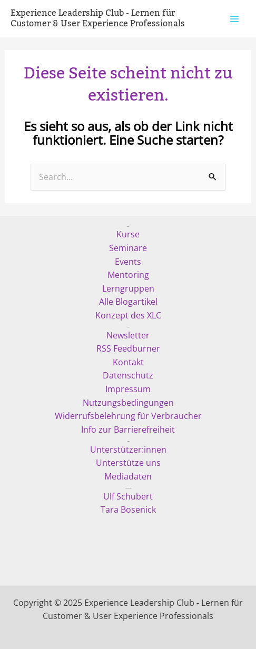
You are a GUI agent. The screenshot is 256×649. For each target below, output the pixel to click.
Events (128, 261)
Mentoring (128, 275)
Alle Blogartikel (128, 301)
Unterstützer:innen (128, 449)
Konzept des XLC (128, 315)
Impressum (128, 389)
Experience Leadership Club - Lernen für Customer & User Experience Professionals (98, 18)
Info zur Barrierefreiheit (128, 429)
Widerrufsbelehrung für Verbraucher (128, 416)
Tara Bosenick (128, 509)
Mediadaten (128, 476)
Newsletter (128, 335)
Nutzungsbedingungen (128, 402)
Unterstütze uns (128, 462)
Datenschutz (128, 375)
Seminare (128, 248)
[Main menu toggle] (234, 18)
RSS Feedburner (128, 348)
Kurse (128, 234)
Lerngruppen (128, 288)
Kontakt (128, 362)
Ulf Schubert (128, 496)
